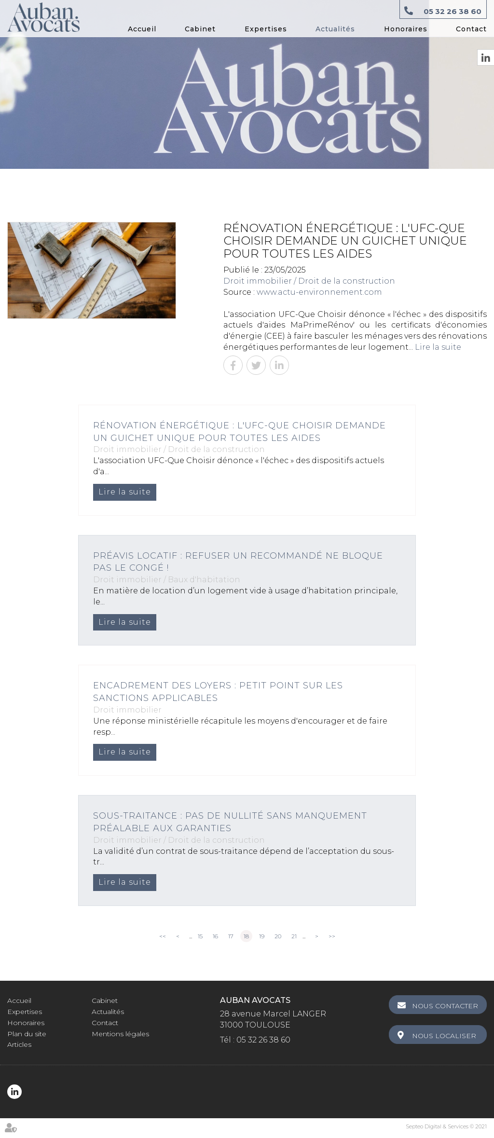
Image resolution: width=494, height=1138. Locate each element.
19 (261, 936)
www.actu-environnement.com (319, 292)
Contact (471, 29)
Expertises (266, 29)
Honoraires (405, 29)
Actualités (335, 29)
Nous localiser (444, 1035)
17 (230, 936)
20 (277, 936)
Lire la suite (438, 347)
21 (294, 936)
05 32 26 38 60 (452, 11)
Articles (19, 1044)
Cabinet (200, 29)
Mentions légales (120, 1033)
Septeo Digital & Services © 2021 (446, 1126)
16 (215, 936)
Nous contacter (445, 1005)
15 (200, 936)
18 (246, 936)
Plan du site (26, 1033)
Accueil (142, 29)
